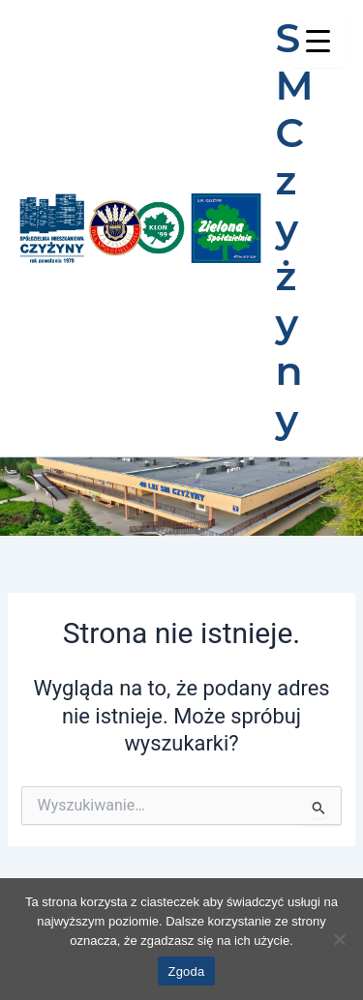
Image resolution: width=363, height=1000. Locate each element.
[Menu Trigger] (318, 41)
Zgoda (185, 971)
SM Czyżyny (295, 228)
